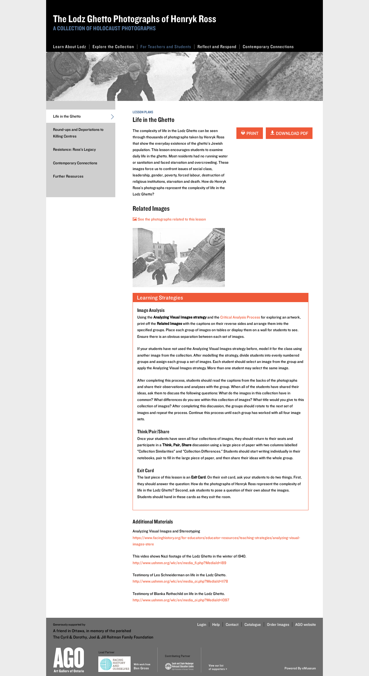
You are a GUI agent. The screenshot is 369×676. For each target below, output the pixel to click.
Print (250, 133)
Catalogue (252, 624)
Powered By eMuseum (300, 668)
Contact (232, 624)
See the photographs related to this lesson (169, 219)
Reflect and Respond (218, 46)
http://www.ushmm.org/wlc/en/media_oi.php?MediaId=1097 (181, 600)
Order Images (278, 624)
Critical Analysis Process (240, 317)
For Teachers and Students (167, 46)
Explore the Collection (115, 46)
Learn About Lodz (71, 46)
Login (201, 624)
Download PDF (289, 133)
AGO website (305, 624)
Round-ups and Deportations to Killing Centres (78, 132)
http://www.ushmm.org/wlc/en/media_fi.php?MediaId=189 (179, 562)
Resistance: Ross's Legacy (74, 149)
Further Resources (68, 176)
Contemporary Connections (268, 46)
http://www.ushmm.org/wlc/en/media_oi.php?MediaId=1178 (180, 581)
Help (216, 624)
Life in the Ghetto (84, 117)
